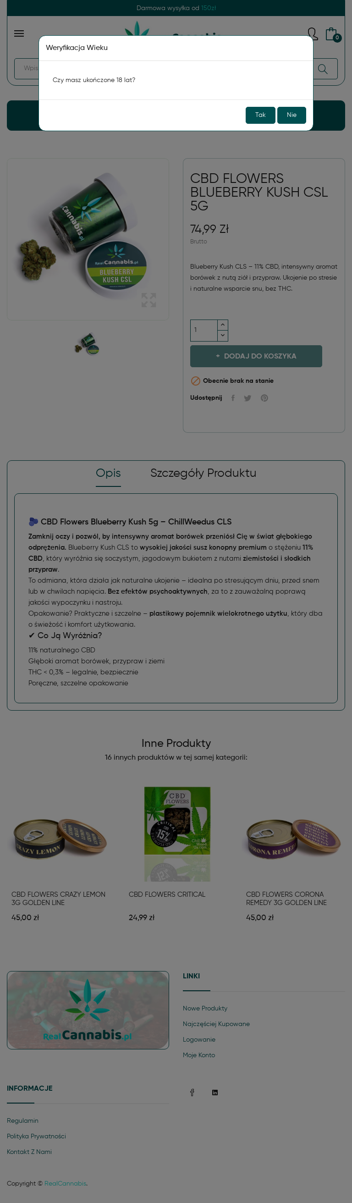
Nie (292, 115)
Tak (260, 115)
